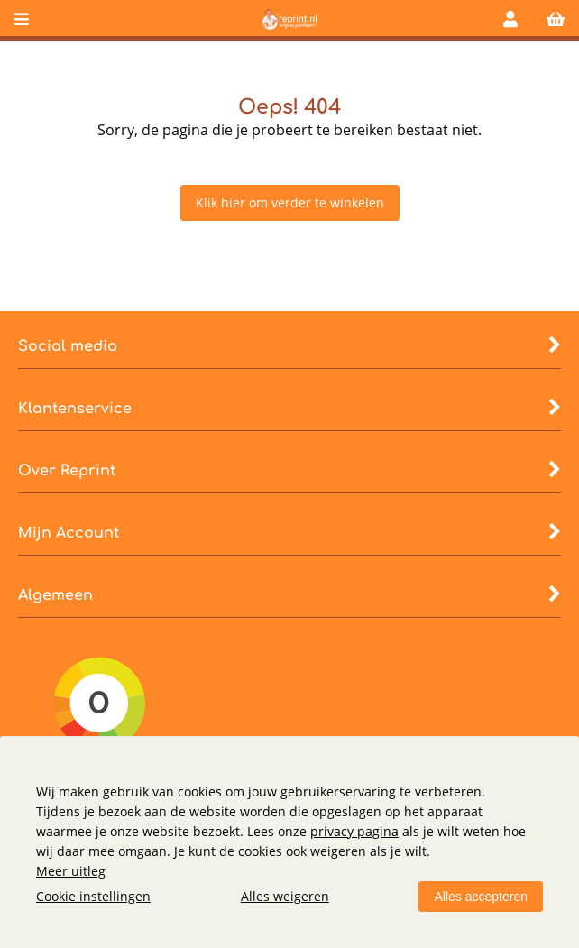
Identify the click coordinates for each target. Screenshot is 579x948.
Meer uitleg (71, 870)
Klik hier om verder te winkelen (290, 202)
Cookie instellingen (93, 896)
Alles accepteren (481, 896)
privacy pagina (354, 831)
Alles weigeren (285, 896)
